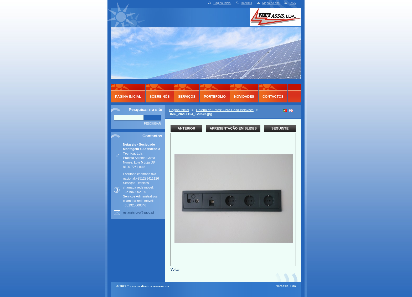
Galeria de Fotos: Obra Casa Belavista (225, 110)
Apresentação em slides (233, 128)
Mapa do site (271, 2)
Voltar (175, 269)
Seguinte (280, 128)
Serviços (186, 96)
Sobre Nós (160, 96)
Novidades (244, 96)
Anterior (186, 128)
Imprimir (246, 2)
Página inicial (222, 2)
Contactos (273, 96)
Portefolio (215, 96)
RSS (293, 2)
